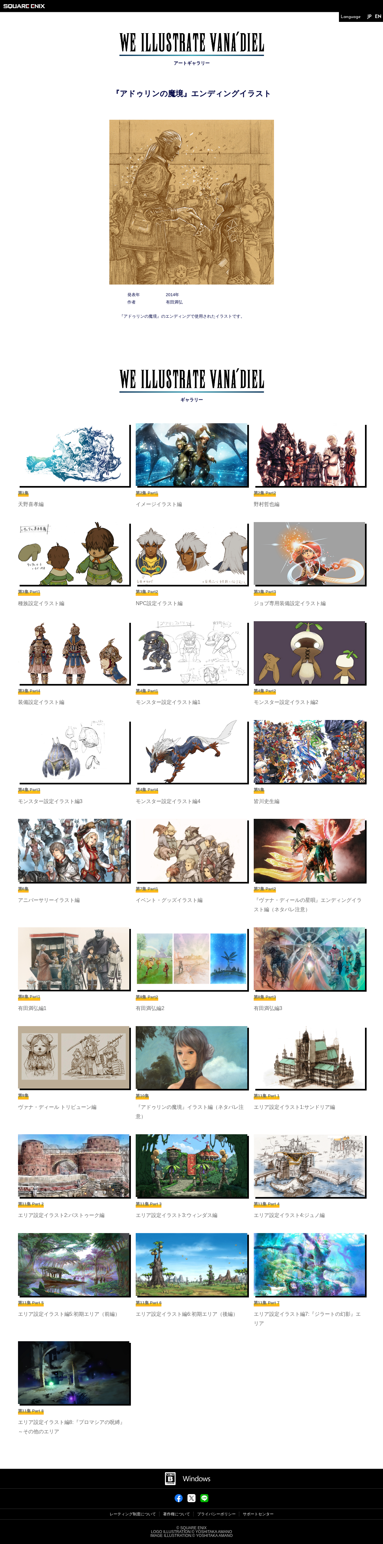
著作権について (176, 1514)
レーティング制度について (133, 1514)
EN (378, 16)
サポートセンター (258, 1514)
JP (369, 16)
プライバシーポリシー (216, 1514)
